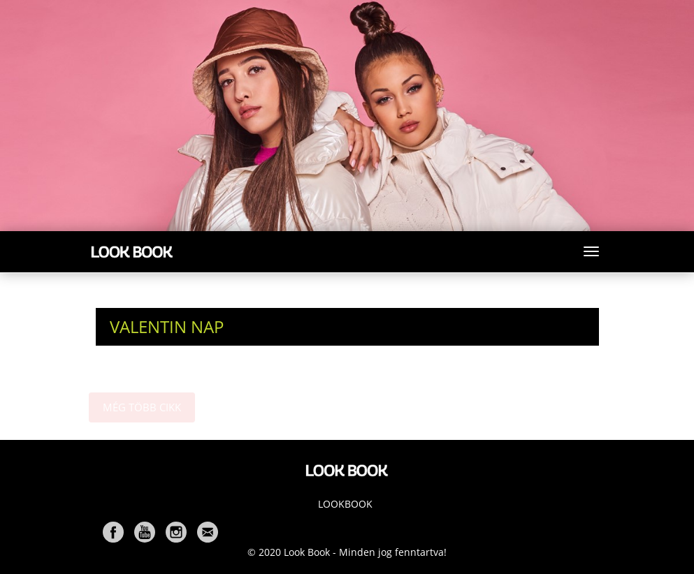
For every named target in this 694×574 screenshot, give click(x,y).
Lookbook (345, 503)
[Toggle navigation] (591, 251)
